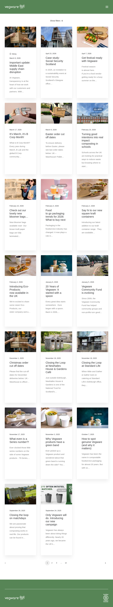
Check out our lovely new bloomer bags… (19, 213)
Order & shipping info (21, 342)
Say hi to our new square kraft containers (92, 213)
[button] (107, 7)
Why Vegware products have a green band (55, 442)
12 (66, 563)
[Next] (104, 564)
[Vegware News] (20, 7)
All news (26, 33)
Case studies (60, 38)
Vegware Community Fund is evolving (92, 289)
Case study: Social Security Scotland (54, 61)
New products (96, 190)
